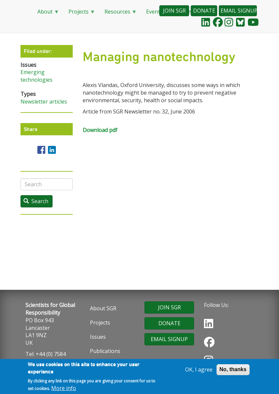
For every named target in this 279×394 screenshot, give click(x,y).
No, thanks (233, 370)
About (45, 14)
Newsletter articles (43, 101)
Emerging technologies (36, 75)
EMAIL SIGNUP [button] (238, 10)
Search (35, 201)
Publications (105, 351)
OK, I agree (199, 370)
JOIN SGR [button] (174, 10)
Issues (98, 336)
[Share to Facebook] (41, 150)
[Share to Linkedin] (52, 150)
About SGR (103, 308)
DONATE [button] (204, 10)
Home (24, 12)
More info (63, 389)
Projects (79, 14)
